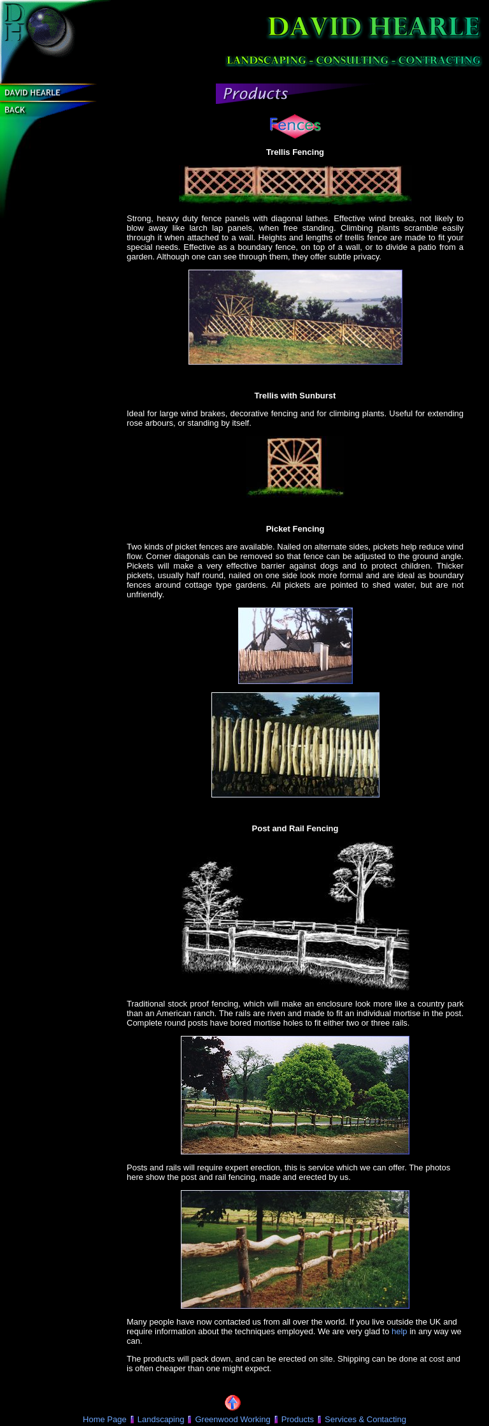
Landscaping (161, 1419)
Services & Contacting (365, 1419)
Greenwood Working (232, 1419)
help (400, 1331)
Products (297, 1419)
